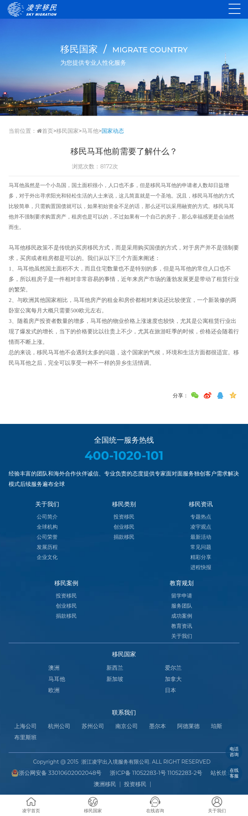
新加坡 (114, 678)
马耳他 (90, 130)
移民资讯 (201, 504)
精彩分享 (200, 557)
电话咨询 (234, 751)
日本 (170, 690)
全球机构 (47, 526)
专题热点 (200, 516)
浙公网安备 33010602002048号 (56, 773)
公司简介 (47, 516)
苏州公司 (93, 726)
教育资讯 (181, 626)
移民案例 (66, 583)
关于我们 (47, 504)
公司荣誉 (47, 537)
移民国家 (67, 130)
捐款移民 (124, 537)
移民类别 (124, 504)
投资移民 (124, 516)
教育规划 (182, 583)
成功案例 (181, 615)
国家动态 (113, 130)
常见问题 (200, 547)
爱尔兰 (173, 667)
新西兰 (114, 667)
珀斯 (216, 726)
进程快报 (200, 567)
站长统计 (222, 772)
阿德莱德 (188, 726)
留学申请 (181, 595)
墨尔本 (157, 726)
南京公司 (126, 726)
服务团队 (181, 605)
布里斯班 (25, 737)
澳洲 (54, 667)
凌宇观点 (200, 526)
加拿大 (173, 678)
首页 (45, 130)
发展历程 (47, 547)
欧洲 (54, 690)
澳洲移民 (105, 784)
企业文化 (47, 557)
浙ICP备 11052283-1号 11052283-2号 (156, 772)
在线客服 (234, 772)
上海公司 (25, 726)
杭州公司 (59, 726)
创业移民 (124, 526)
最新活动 (200, 537)
